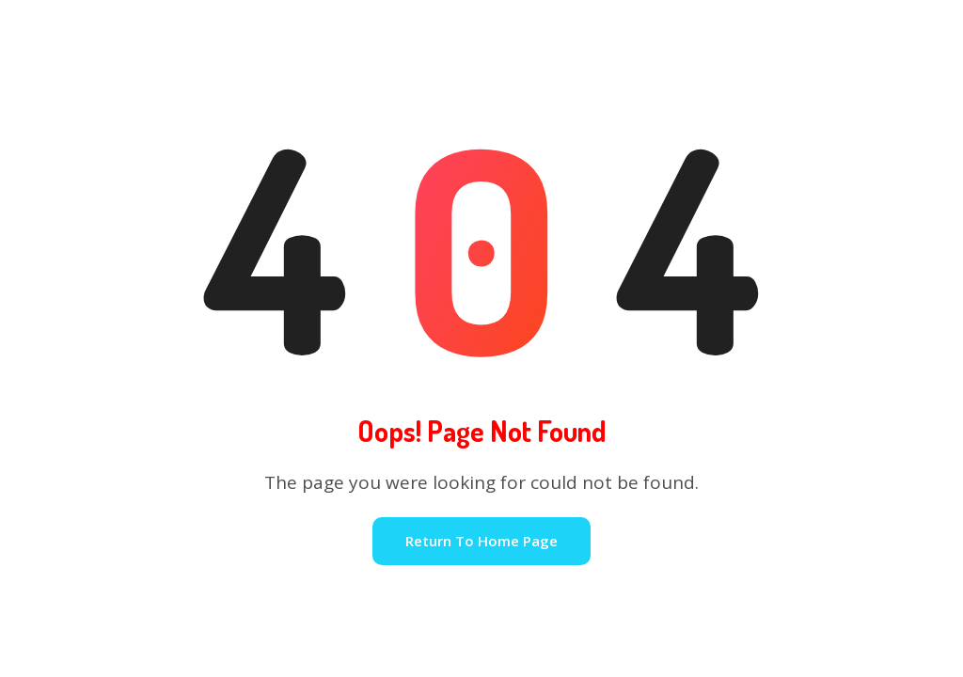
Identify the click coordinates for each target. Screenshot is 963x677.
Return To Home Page (481, 540)
